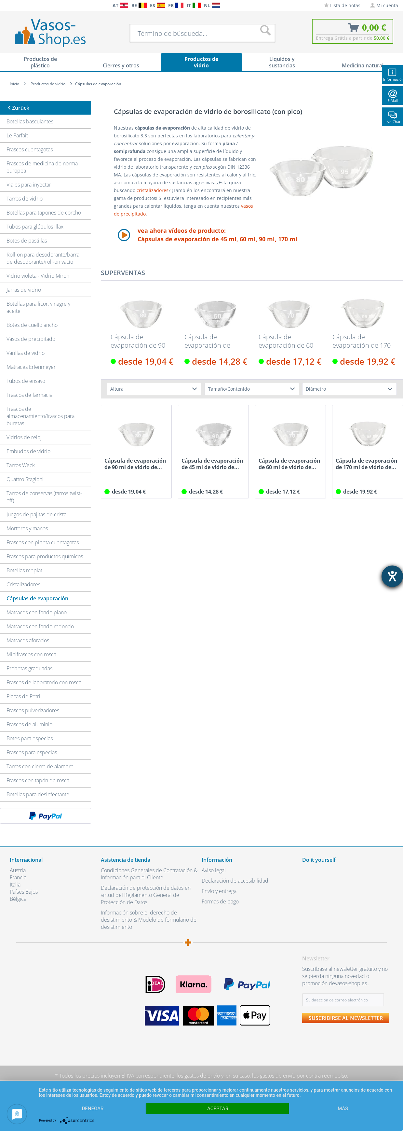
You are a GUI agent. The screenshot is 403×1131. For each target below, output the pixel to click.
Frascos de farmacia (29, 394)
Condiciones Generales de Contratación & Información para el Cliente (149, 874)
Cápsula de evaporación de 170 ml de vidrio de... (361, 341)
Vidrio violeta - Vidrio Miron (38, 275)
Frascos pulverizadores (33, 710)
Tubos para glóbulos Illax (35, 226)
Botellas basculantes (30, 121)
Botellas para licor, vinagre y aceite (38, 307)
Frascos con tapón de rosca (38, 780)
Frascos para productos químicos (45, 556)
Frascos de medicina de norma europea (42, 167)
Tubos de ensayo (26, 380)
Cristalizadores (23, 584)
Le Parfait (17, 135)
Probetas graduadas (29, 668)
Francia (18, 877)
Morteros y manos (27, 528)
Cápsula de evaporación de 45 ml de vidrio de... (213, 341)
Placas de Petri (23, 696)
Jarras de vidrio (24, 289)
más (343, 1108)
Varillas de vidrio (26, 352)
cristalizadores (152, 190)
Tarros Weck (21, 465)
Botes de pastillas (27, 240)
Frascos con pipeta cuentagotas (43, 542)
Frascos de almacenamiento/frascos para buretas (40, 416)
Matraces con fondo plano (37, 612)
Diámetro (316, 389)
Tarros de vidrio (25, 198)
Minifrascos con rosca (31, 654)
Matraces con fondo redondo (40, 626)
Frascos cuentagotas (30, 149)
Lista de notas (342, 5)
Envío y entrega (219, 891)
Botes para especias (30, 738)
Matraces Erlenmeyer (31, 366)
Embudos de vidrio (28, 451)
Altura (117, 389)
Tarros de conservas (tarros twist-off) (44, 497)
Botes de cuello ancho (32, 324)
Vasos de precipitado (31, 338)
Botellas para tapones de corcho (44, 212)
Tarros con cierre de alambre (40, 766)
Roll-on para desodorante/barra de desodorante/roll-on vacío (43, 258)
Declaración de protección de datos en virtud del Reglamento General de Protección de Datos (146, 895)
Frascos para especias (32, 752)
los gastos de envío (198, 1075)
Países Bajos (24, 891)
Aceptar (217, 1108)
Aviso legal (214, 870)
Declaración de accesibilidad (235, 880)
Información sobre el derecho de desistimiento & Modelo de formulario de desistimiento (148, 919)
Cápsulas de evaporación (37, 598)
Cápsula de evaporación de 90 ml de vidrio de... (138, 341)
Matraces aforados (28, 640)
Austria (18, 870)
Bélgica (18, 898)
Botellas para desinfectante (38, 794)
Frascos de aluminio (29, 724)
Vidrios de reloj (24, 437)
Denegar (92, 1108)
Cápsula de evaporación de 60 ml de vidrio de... (286, 341)
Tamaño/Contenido (229, 389)
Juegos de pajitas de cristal (37, 514)
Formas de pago (220, 901)
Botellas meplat (24, 570)
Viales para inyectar (29, 184)
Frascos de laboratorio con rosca (44, 682)
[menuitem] (6, 5)
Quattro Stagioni (25, 479)
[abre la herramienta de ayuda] (392, 576)
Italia (15, 884)
